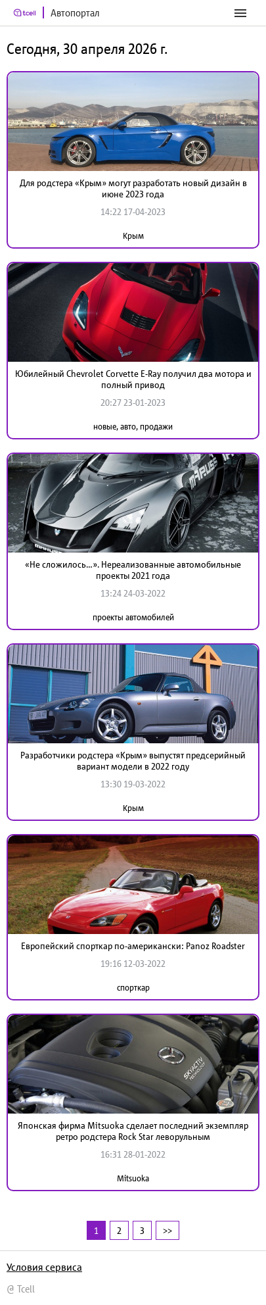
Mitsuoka (133, 1178)
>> (167, 1230)
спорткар (133, 988)
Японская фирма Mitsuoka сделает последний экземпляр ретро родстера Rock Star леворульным (133, 1131)
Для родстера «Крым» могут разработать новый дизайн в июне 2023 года (133, 188)
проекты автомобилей (133, 617)
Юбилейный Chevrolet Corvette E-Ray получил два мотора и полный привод (133, 379)
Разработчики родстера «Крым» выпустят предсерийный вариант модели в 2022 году (133, 761)
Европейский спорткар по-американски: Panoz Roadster (133, 946)
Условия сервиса (44, 1266)
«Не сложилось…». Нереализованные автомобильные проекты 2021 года (133, 570)
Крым (133, 236)
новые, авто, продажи (133, 426)
